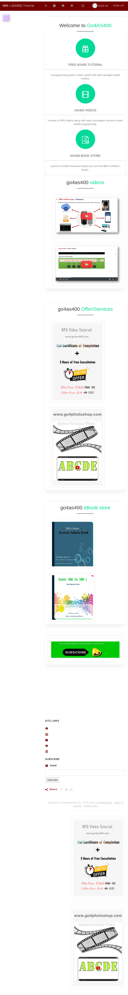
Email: (53, 765)
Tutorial (18, 5)
